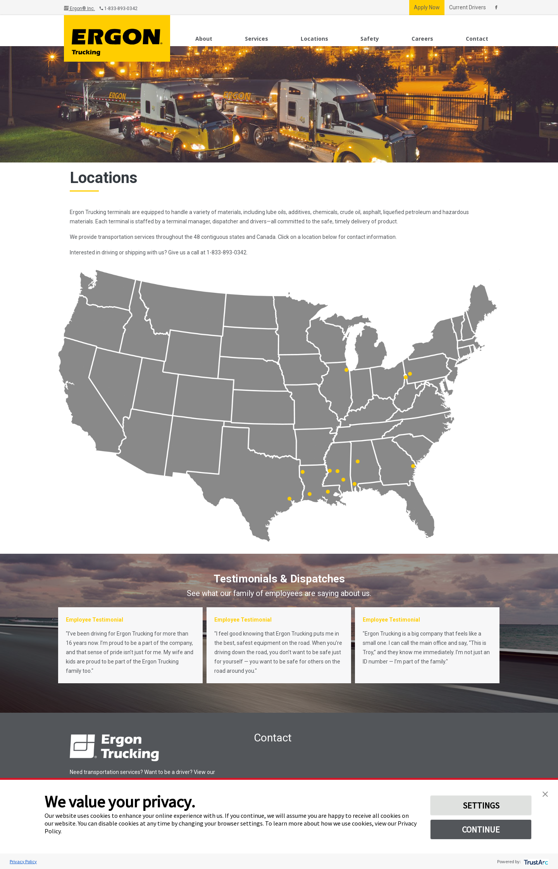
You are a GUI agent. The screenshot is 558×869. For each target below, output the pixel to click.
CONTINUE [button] (481, 829)
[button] (545, 793)
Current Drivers (467, 7)
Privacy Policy (23, 861)
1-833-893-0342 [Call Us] (119, 8)
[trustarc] (535, 861)
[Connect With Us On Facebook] (496, 7)
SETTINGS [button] (481, 805)
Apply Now (427, 7)
